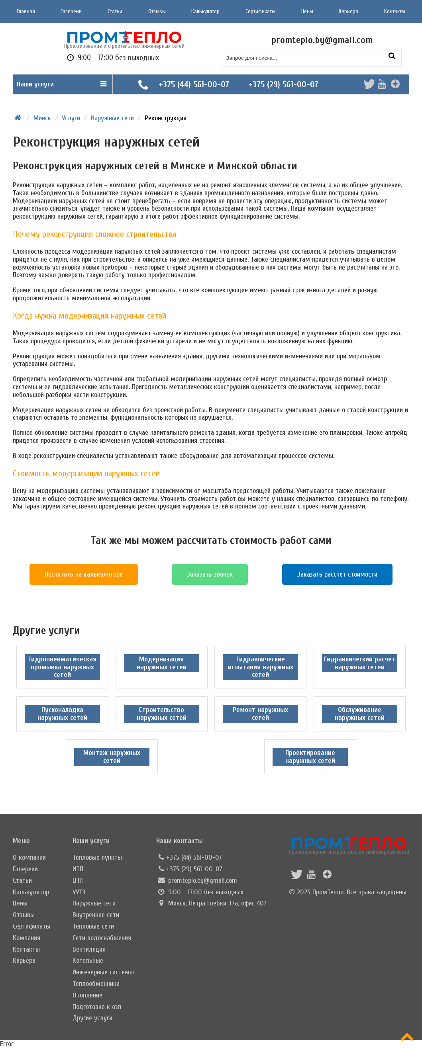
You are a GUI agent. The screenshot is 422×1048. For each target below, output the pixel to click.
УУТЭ (79, 892)
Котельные (88, 960)
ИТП (78, 869)
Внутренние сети (96, 915)
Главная (26, 11)
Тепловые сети (93, 926)
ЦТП (78, 880)
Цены (307, 11)
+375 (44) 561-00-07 (194, 84)
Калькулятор (205, 11)
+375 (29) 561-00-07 (283, 84)
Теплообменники (96, 984)
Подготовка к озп (97, 1007)
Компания (26, 938)
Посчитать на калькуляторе (84, 574)
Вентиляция (89, 949)
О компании (29, 857)
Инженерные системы (103, 972)
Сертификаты (260, 11)
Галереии (71, 11)
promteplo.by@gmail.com (202, 880)
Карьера (348, 11)
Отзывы (157, 11)
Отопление (87, 995)
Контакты (394, 11)
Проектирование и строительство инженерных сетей (349, 846)
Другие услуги (92, 1018)
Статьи (115, 11)
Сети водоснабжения (102, 938)
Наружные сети (94, 903)
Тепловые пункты (97, 857)
